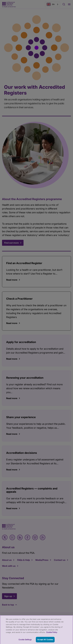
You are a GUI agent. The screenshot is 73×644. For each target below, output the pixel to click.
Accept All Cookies (45, 640)
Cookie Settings (25, 640)
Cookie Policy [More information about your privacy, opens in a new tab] (51, 633)
